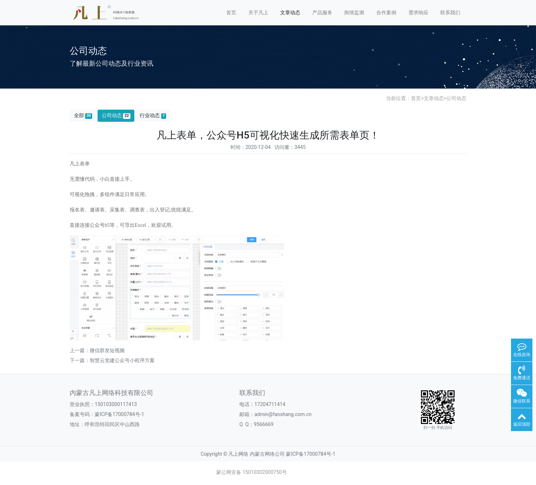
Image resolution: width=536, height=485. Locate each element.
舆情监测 (354, 12)
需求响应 (418, 12)
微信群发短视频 (107, 350)
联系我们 (450, 12)
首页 (231, 12)
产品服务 (322, 12)
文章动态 (290, 12)
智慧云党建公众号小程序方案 (122, 360)
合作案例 (386, 12)
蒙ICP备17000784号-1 (119, 414)
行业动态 (153, 115)
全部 (83, 115)
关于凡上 (258, 12)
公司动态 (456, 98)
